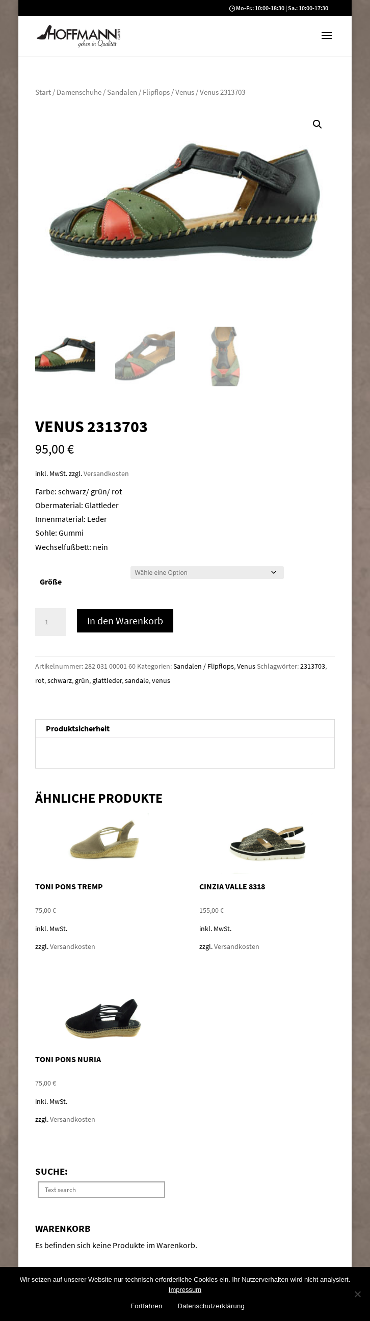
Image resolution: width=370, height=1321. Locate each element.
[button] (327, 42)
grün (82, 680)
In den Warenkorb (125, 620)
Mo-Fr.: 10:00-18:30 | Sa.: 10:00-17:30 (282, 8)
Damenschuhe (79, 92)
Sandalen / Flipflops (138, 92)
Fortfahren (146, 1306)
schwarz (59, 680)
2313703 (312, 666)
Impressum (185, 1289)
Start (43, 92)
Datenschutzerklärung (211, 1306)
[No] (357, 1294)
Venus (184, 92)
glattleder (107, 680)
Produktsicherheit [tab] (78, 728)
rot (39, 680)
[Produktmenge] (50, 622)
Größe (51, 581)
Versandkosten (106, 473)
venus (161, 680)
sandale (137, 680)
